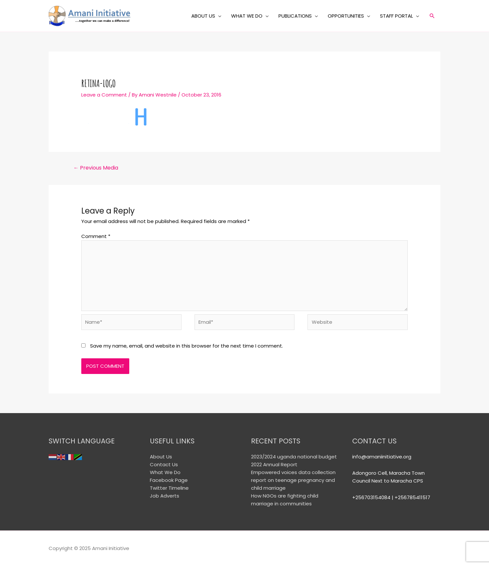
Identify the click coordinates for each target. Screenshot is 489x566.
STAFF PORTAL (396, 15)
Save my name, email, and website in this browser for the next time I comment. (186, 345)
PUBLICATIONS (295, 15)
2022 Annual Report (274, 464)
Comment (95, 236)
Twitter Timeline (169, 487)
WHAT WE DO (246, 15)
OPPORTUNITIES (346, 15)
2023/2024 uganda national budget (294, 456)
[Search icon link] (432, 16)
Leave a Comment (104, 94)
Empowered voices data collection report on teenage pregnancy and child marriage (293, 480)
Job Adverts (164, 495)
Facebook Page (169, 480)
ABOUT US (203, 15)
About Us (161, 456)
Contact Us (164, 464)
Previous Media (95, 167)
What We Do (165, 472)
